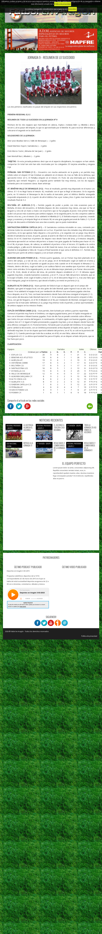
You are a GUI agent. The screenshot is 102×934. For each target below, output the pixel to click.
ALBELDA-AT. (17, 360)
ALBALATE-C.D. (17, 381)
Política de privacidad (89, 636)
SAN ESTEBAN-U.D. (19, 389)
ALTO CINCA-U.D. (18, 379)
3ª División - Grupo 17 (74, 426)
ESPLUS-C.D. (16, 354)
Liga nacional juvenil (12, 444)
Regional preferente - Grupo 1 (14, 426)
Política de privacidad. (63, 4)
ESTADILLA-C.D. (18, 371)
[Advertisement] (27, 523)
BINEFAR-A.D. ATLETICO (22, 357)
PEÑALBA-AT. (17, 387)
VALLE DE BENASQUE (20, 373)
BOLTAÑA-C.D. (17, 365)
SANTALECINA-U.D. (19, 368)
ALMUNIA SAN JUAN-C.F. (21, 376)
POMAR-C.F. (16, 392)
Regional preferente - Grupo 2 (44, 426)
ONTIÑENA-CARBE (19, 362)
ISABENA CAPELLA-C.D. (21, 384)
